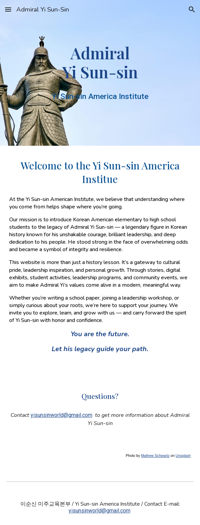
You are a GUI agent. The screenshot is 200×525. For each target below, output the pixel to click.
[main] (99, 62)
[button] (8, 9)
